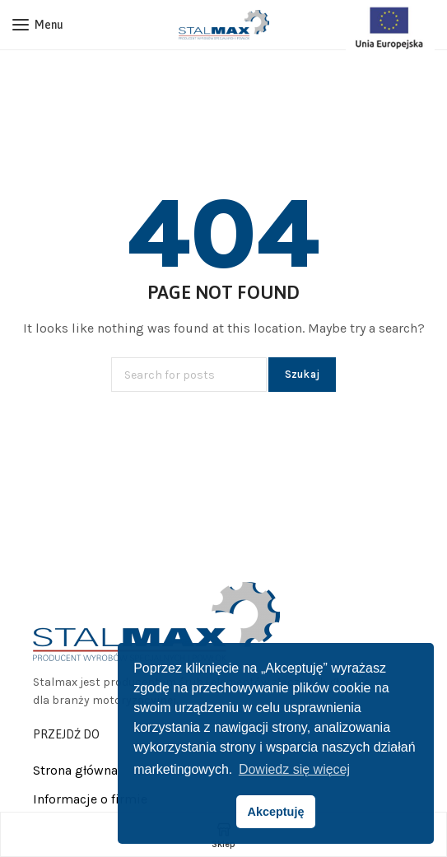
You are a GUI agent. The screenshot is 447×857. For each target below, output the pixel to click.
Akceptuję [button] (276, 811)
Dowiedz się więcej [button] (294, 769)
